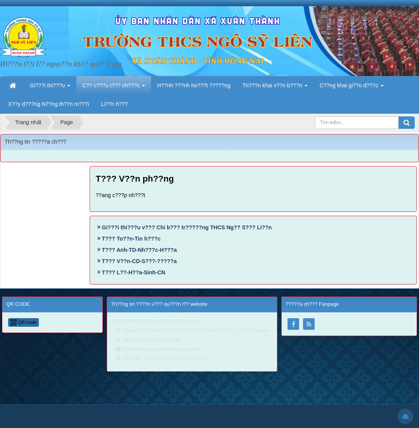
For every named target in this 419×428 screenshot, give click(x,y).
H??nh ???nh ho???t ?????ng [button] (193, 85)
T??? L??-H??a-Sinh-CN (133, 272)
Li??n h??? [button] (114, 104)
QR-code (23, 322)
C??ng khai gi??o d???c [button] (352, 87)
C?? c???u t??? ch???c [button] (113, 87)
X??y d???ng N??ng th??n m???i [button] (48, 104)
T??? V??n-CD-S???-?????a (139, 261)
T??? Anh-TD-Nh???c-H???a (139, 250)
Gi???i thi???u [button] (50, 87)
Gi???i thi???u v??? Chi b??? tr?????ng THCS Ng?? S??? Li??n (187, 227)
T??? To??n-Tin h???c (131, 239)
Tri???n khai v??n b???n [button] (274, 87)
